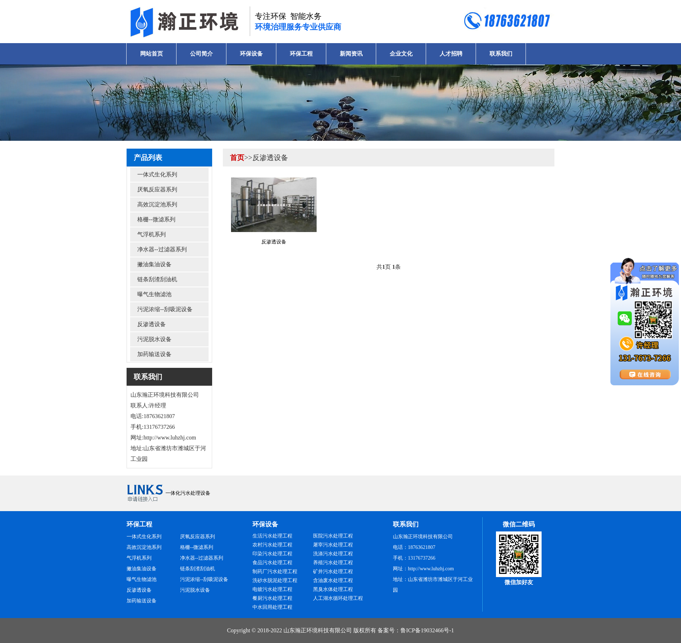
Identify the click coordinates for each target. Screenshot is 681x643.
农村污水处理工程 (272, 544)
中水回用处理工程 (272, 607)
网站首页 (151, 54)
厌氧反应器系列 (157, 189)
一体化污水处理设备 (187, 493)
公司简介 (201, 54)
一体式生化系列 (157, 174)
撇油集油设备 (154, 264)
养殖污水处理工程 (333, 562)
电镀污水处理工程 (272, 589)
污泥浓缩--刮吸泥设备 (165, 309)
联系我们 (501, 54)
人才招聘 (451, 54)
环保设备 (251, 54)
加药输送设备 (154, 354)
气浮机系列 (151, 234)
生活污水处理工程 (272, 536)
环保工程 (301, 54)
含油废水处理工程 (333, 580)
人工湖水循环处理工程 (338, 598)
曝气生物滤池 (154, 294)
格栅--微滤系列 (156, 219)
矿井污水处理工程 (333, 571)
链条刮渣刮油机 (157, 279)
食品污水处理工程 (272, 562)
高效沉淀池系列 (157, 204)
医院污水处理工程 (333, 536)
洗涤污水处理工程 (333, 553)
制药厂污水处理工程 (274, 571)
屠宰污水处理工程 (333, 544)
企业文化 (401, 54)
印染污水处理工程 (272, 553)
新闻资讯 (351, 54)
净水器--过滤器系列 (162, 249)
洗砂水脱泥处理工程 (274, 580)
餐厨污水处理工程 (272, 598)
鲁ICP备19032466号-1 (427, 630)
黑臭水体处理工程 (333, 589)
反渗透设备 (151, 324)
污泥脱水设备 (154, 339)
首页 (237, 157)
